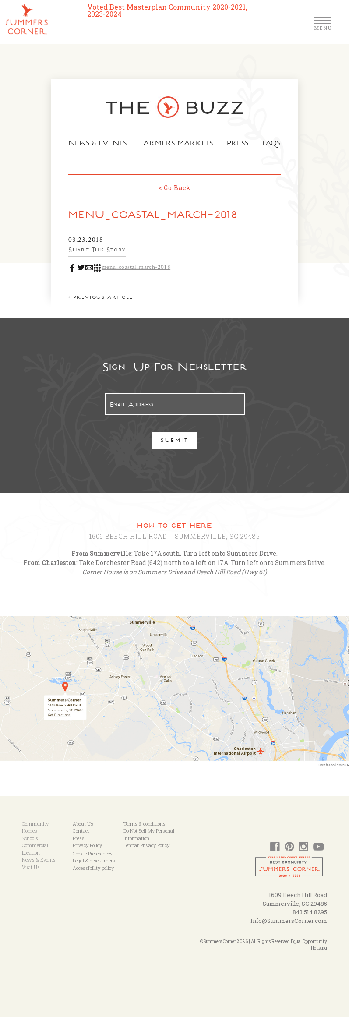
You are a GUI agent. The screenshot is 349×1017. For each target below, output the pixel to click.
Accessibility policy (93, 868)
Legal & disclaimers (94, 860)
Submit (174, 441)
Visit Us (31, 867)
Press (241, 144)
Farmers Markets (177, 144)
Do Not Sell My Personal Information (148, 834)
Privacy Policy (87, 845)
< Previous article (96, 298)
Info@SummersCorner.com (288, 921)
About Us (83, 823)
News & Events (95, 144)
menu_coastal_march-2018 (131, 267)
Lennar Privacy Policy (146, 845)
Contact (81, 830)
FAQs (275, 144)
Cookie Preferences (93, 853)
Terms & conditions (144, 823)
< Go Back (175, 188)
